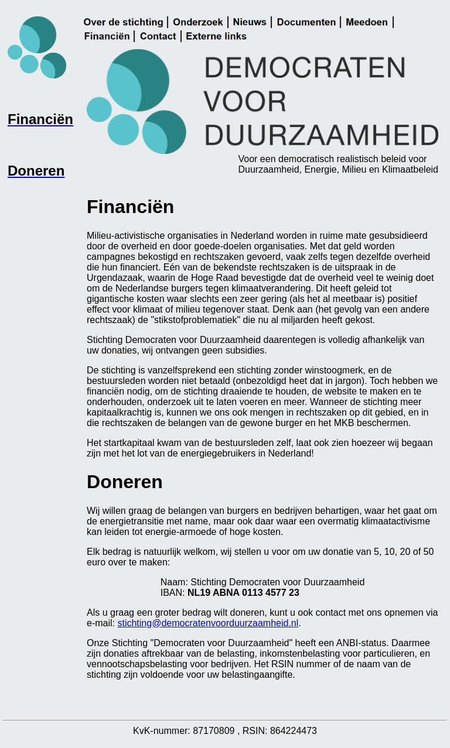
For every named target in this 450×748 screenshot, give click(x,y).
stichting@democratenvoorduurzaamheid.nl (207, 623)
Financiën (130, 206)
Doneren (125, 481)
